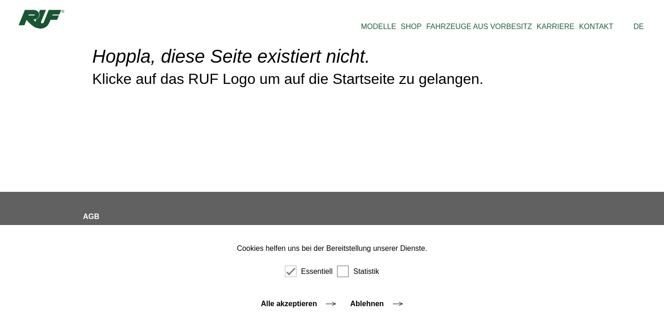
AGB (91, 216)
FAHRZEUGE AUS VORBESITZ (479, 26)
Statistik (358, 271)
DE (639, 26)
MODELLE (378, 26)
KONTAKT (596, 26)
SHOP (411, 26)
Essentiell (308, 271)
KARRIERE (556, 26)
